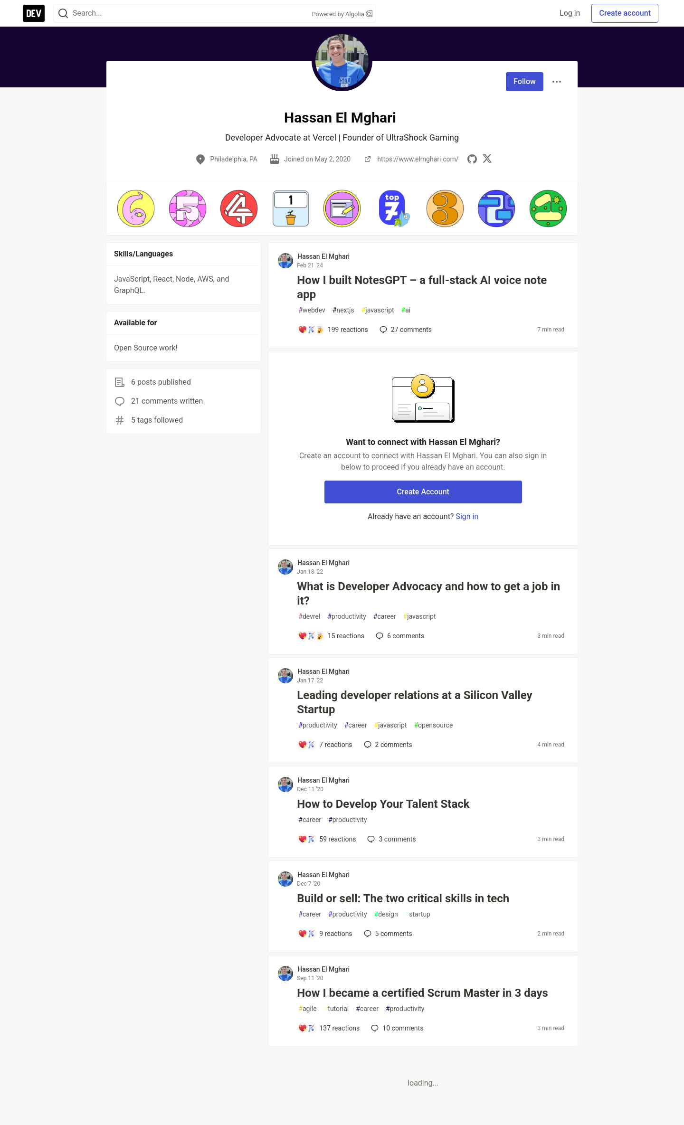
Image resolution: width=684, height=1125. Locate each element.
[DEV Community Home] (34, 13)
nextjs (343, 310)
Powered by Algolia (342, 14)
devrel (309, 617)
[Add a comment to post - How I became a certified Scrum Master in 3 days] (328, 1028)
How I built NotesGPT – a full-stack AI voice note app (422, 287)
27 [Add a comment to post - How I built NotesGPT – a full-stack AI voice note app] (405, 329)
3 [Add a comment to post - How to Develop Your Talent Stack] (390, 839)
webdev (311, 310)
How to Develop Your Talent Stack (383, 804)
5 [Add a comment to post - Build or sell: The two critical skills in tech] (387, 933)
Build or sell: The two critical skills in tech (403, 898)
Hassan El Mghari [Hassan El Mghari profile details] (323, 256)
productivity (346, 617)
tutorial (336, 1009)
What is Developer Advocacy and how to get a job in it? (428, 593)
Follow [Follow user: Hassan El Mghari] (524, 81)
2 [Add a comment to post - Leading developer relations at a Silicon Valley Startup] (387, 744)
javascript (377, 310)
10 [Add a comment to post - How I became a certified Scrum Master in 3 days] (396, 1028)
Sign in (467, 516)
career (384, 617)
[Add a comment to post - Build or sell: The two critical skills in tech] (325, 933)
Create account (625, 13)
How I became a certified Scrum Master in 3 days (422, 993)
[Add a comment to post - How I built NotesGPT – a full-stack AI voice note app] (333, 329)
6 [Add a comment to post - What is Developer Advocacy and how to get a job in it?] (399, 636)
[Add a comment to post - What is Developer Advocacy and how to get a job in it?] (331, 635)
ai (406, 310)
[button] (136, 208)
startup (417, 914)
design (386, 914)
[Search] (63, 13)
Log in (570, 13)
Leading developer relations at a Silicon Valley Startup (414, 702)
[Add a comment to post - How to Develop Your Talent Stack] (326, 839)
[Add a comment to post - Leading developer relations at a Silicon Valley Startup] (325, 744)
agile (307, 1009)
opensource (433, 725)
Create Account (423, 491)
